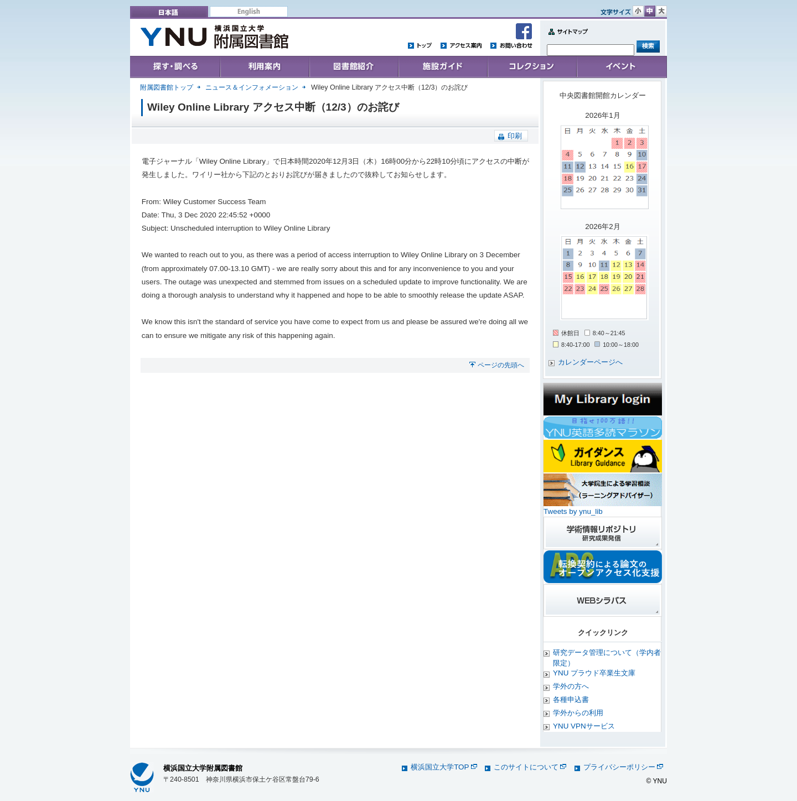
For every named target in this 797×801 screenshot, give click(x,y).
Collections (353, 67)
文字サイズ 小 (638, 11)
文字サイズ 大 (661, 11)
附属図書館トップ (166, 87)
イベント (621, 67)
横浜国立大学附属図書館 (202, 768)
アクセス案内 (461, 45)
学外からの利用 (578, 713)
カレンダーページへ (590, 362)
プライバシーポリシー (623, 767)
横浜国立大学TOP (444, 767)
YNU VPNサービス (584, 726)
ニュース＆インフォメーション (251, 87)
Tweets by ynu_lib (573, 511)
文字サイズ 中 (649, 11)
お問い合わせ (511, 45)
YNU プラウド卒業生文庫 (594, 673)
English (249, 11)
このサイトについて (530, 767)
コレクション (532, 67)
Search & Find (175, 67)
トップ (420, 45)
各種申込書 (571, 699)
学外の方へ (571, 686)
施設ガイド (442, 67)
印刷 (515, 136)
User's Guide (264, 67)
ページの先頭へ (501, 365)
